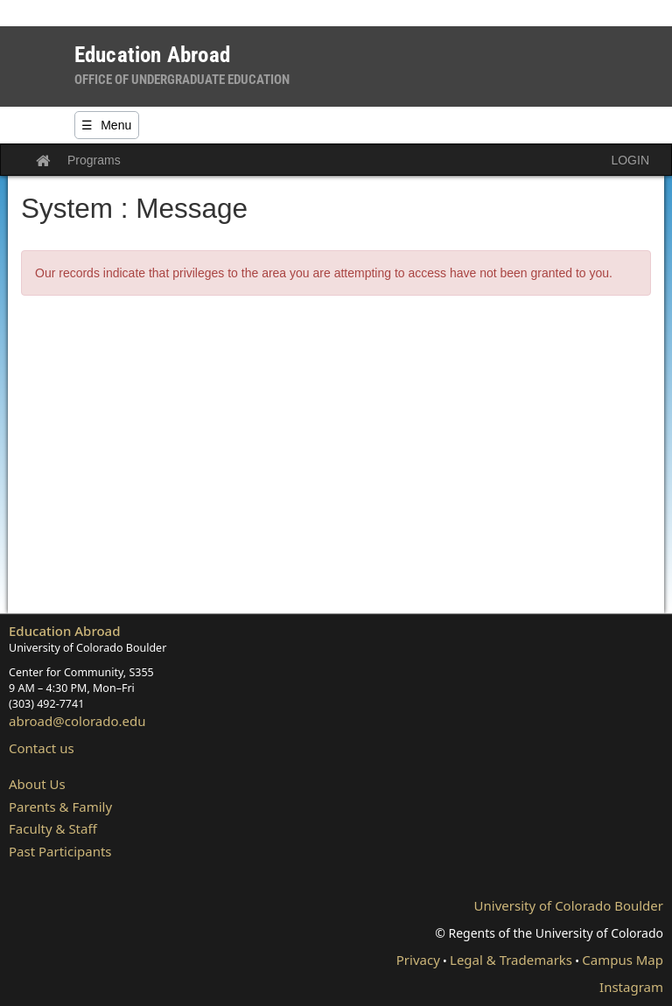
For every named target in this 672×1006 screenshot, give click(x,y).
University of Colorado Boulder (568, 905)
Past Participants (60, 851)
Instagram (631, 987)
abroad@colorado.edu (77, 721)
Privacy (418, 959)
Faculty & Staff (53, 828)
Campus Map (622, 959)
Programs (94, 160)
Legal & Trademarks (511, 959)
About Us (37, 784)
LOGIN (630, 160)
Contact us (41, 748)
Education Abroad (65, 630)
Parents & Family (60, 806)
